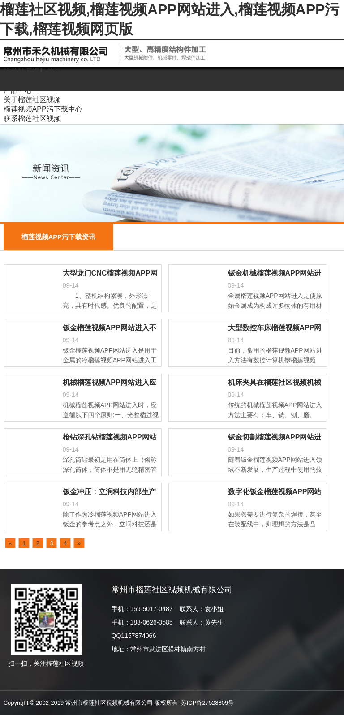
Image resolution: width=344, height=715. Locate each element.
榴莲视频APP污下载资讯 (58, 237)
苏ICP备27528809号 (207, 702)
